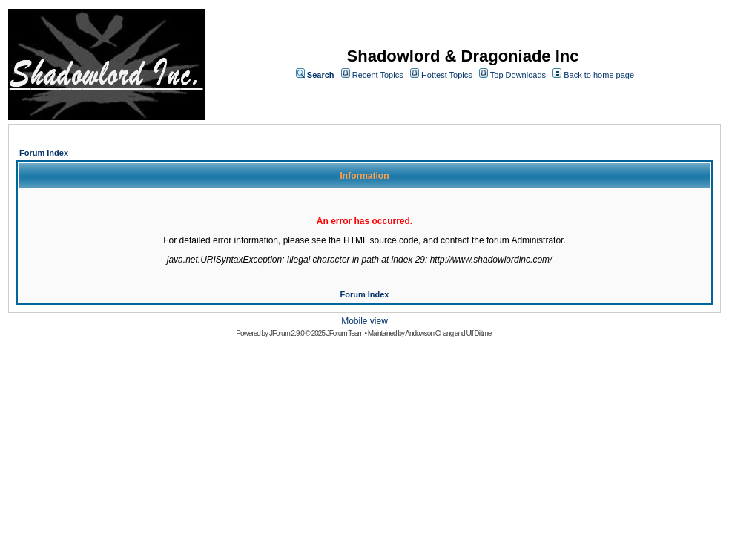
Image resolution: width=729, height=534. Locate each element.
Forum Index (43, 152)
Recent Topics (377, 74)
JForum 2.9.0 (286, 333)
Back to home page (599, 74)
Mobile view (364, 321)
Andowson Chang (429, 333)
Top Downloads (518, 74)
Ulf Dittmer (479, 333)
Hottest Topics (446, 74)
